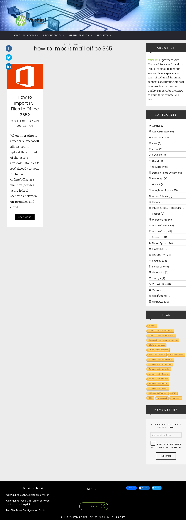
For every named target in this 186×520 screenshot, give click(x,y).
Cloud (155, 161)
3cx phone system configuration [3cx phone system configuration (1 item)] (160, 364)
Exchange (157, 178)
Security (102, 35)
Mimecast (157, 237)
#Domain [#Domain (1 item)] (152, 326)
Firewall (156, 184)
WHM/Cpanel (159, 296)
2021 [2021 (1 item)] (150, 398)
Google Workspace (162, 190)
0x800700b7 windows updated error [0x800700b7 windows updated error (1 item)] (161, 335)
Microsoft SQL (160, 231)
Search (93, 489)
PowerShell (158, 249)
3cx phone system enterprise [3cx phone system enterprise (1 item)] (159, 369)
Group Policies (160, 196)
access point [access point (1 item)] (162, 398)
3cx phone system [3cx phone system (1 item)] (176, 355)
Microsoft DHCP (160, 225)
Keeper (156, 213)
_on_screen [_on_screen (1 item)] (176, 398)
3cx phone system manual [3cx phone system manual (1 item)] (158, 379)
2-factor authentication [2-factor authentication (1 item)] (157, 355)
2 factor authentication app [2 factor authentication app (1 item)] (158, 350)
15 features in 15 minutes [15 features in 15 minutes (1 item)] (158, 393)
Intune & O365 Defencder (166, 208)
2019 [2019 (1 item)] (174, 393)
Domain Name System (164, 172)
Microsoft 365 (159, 219)
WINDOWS (29, 35)
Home (16, 35)
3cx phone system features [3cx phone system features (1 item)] (158, 374)
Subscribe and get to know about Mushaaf (166, 426)
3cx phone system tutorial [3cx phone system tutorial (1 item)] (158, 383)
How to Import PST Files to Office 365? (25, 108)
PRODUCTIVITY (52, 35)
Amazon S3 (158, 137)
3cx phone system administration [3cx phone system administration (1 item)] (160, 359)
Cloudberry (158, 166)
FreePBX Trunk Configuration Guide (25, 510)
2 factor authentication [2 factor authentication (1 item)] (157, 345)
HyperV (156, 202)
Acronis (156, 125)
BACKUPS (157, 155)
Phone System (160, 243)
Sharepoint (158, 272)
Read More (24, 219)
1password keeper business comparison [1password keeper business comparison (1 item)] (163, 340)
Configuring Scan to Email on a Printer (27, 495)
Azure (155, 149)
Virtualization (79, 35)
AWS (154, 143)
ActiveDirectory (160, 131)
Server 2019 (158, 266)
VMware (156, 290)
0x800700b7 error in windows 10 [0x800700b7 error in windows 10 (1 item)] (160, 330)
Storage (156, 278)
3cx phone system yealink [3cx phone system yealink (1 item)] (158, 388)
